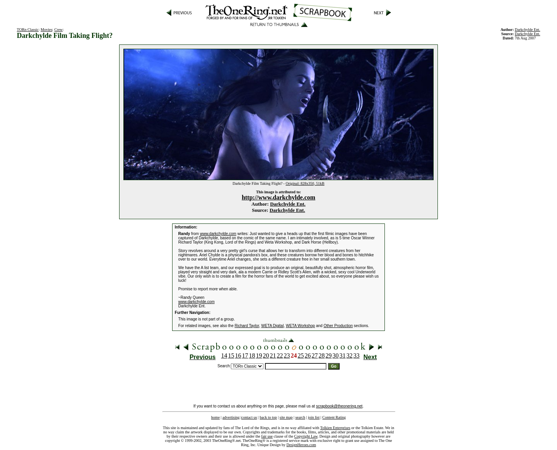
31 (343, 355)
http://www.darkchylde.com (278, 197)
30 (336, 355)
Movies (46, 29)
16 (238, 355)
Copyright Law (306, 436)
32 (350, 355)
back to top (268, 417)
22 (280, 355)
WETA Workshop (300, 326)
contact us (249, 417)
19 (259, 355)
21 (273, 355)
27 (315, 355)
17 (245, 355)
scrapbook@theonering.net (339, 406)
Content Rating (334, 417)
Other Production (338, 326)
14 (224, 355)
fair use (267, 436)
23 (287, 355)
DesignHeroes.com (301, 445)
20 (266, 355)
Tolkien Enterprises (335, 428)
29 (329, 355)
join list (314, 417)
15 (231, 355)
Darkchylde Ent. (288, 204)
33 (357, 355)
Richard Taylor (246, 326)
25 (301, 355)
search (300, 417)
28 (322, 355)
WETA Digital (272, 326)
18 (252, 355)
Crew (58, 29)
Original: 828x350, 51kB (304, 183)
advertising (230, 417)
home (215, 417)
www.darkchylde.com (218, 234)
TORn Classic (28, 29)
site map (286, 417)
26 (308, 355)
